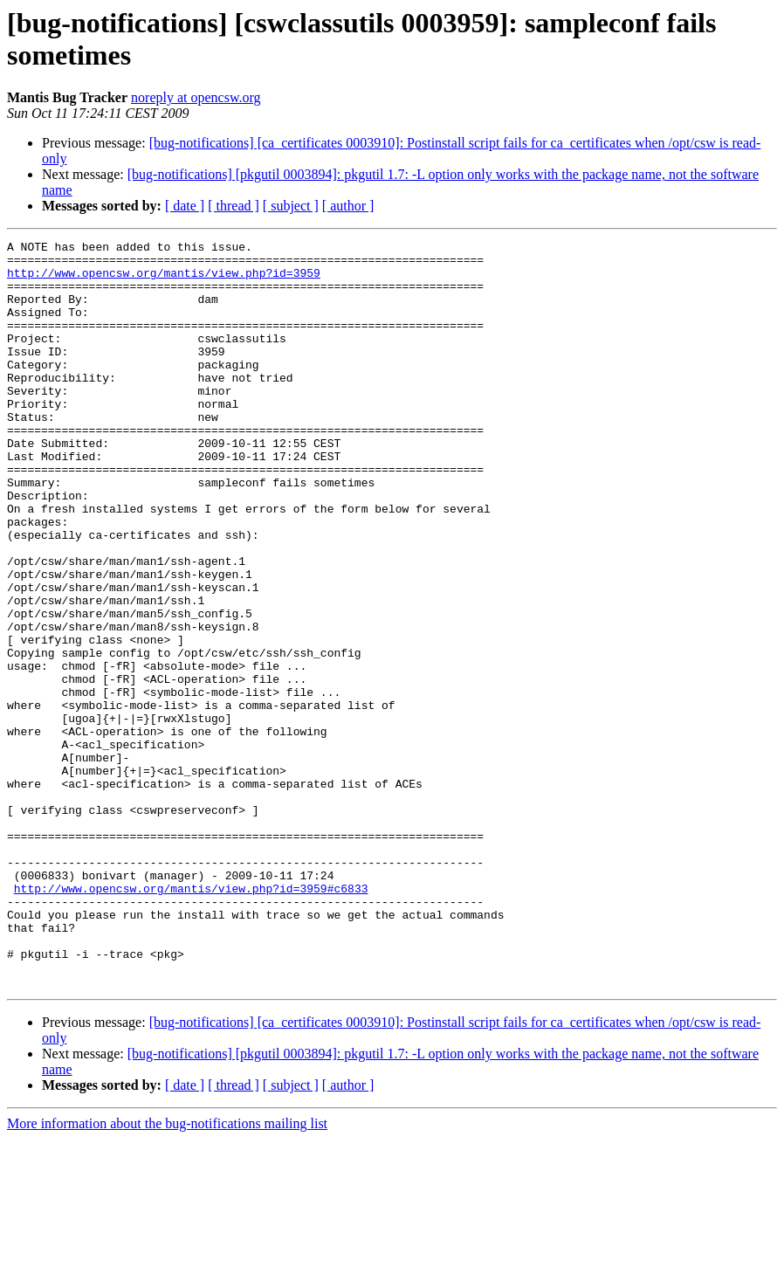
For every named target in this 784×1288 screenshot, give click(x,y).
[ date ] (184, 205)
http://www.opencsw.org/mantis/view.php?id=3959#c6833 (191, 1019)
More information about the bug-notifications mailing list (167, 1272)
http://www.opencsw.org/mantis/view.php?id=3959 (163, 280)
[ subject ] (291, 205)
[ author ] (348, 205)
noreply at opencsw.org (195, 97)
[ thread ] (233, 205)
